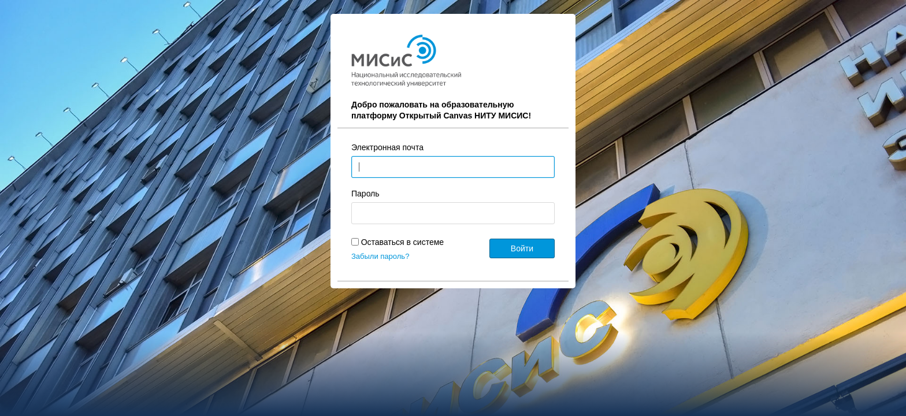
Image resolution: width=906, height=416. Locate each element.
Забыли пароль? (380, 256)
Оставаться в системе (402, 242)
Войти (522, 248)
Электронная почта (387, 147)
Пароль (365, 193)
